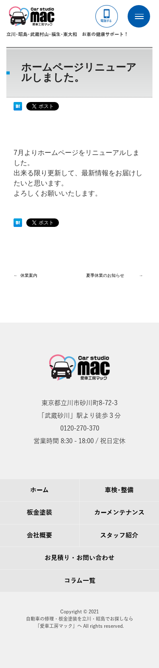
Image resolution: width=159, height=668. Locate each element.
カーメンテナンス (119, 512)
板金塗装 (39, 512)
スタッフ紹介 (119, 535)
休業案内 (28, 275)
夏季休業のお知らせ (105, 275)
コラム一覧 (79, 580)
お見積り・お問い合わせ (79, 558)
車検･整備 (119, 490)
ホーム (39, 490)
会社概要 (39, 535)
